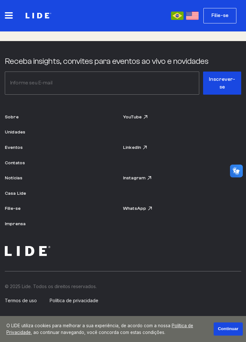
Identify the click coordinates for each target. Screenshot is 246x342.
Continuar (228, 328)
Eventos (14, 147)
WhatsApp (137, 208)
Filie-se (219, 15)
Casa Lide (15, 193)
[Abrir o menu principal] (8, 15)
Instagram (137, 178)
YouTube (135, 117)
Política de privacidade (74, 300)
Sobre (12, 117)
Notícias (13, 178)
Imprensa (15, 224)
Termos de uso (21, 300)
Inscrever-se (222, 83)
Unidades (15, 132)
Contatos (15, 163)
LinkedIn (135, 147)
